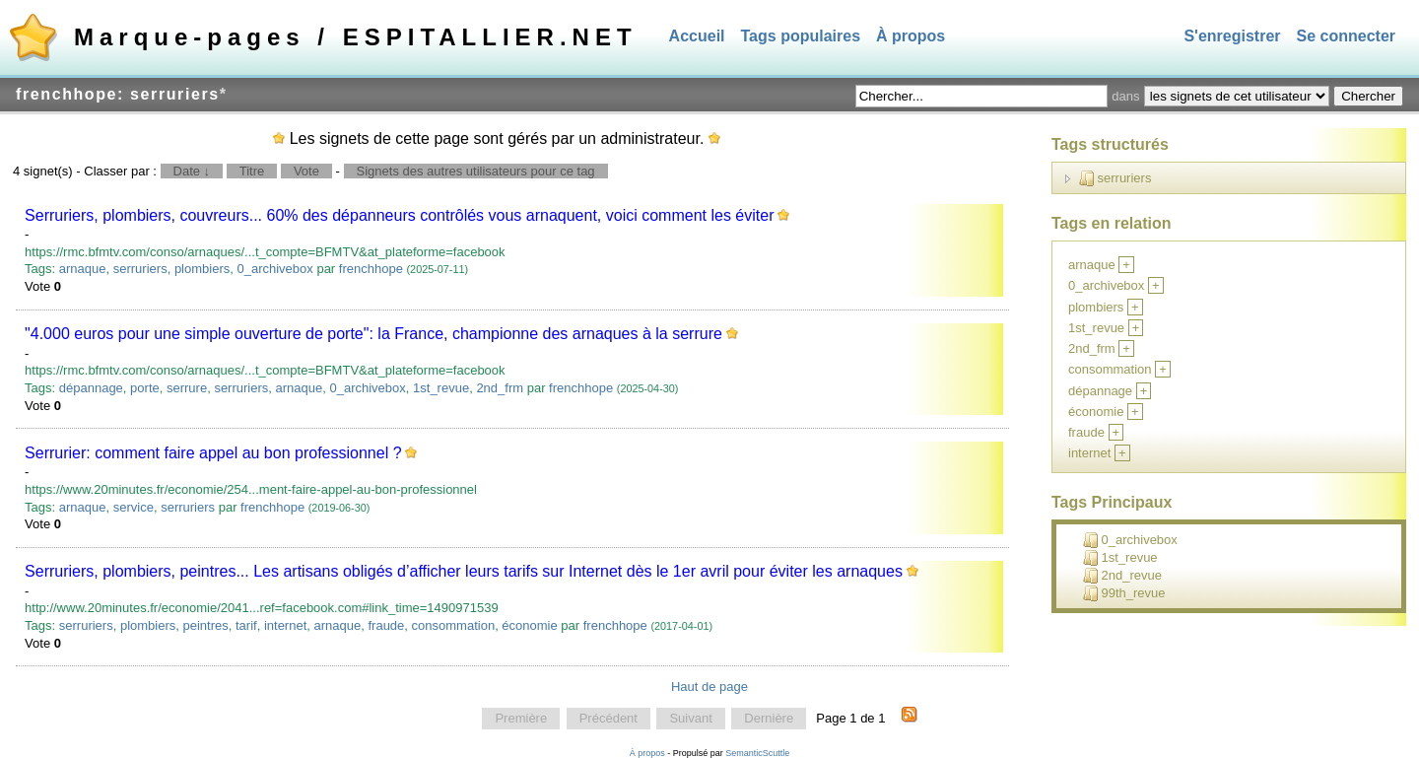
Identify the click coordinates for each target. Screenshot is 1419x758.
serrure (187, 387)
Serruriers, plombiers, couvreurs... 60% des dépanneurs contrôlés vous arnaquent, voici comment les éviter (399, 215)
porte (145, 387)
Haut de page (709, 686)
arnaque (82, 268)
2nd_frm (499, 387)
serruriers (140, 268)
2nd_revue (1122, 576)
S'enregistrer (1231, 36)
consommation (454, 625)
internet (285, 625)
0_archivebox (274, 268)
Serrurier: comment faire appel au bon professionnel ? (213, 453)
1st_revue (441, 387)
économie (529, 625)
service (133, 507)
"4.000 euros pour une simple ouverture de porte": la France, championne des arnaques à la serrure (373, 333)
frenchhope (371, 268)
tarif (246, 625)
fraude (386, 625)
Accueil (697, 36)
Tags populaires (801, 36)
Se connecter (1346, 36)
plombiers (202, 268)
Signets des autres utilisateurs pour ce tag (476, 171)
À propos (910, 36)
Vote (306, 171)
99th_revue (1124, 593)
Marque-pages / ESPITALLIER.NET (356, 37)
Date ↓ (192, 171)
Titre (252, 171)
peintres (206, 625)
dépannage (91, 387)
